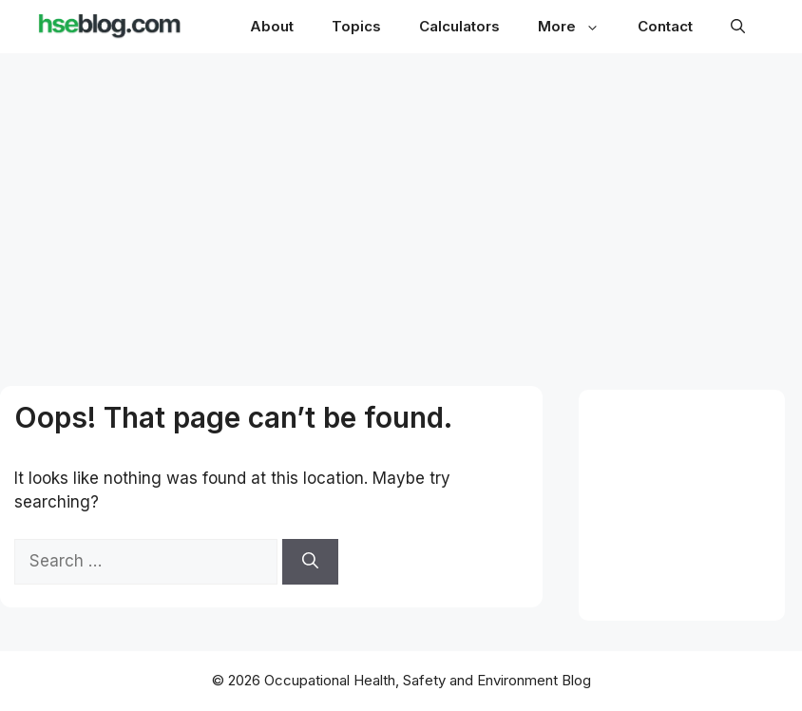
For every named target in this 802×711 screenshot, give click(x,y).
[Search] (310, 562)
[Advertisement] (401, 201)
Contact (665, 26)
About (272, 26)
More (578, 26)
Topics (356, 26)
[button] (738, 27)
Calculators (459, 26)
